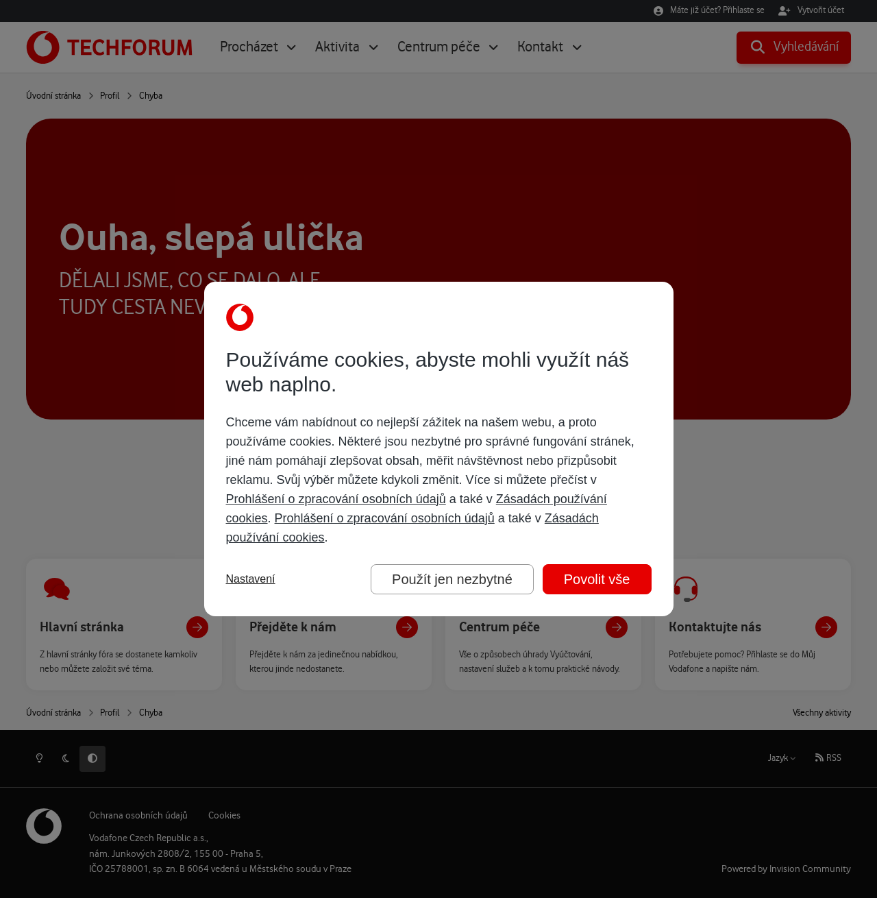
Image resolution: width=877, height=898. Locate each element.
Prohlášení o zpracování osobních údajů (336, 499)
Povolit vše (597, 579)
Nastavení (250, 579)
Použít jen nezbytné (452, 579)
